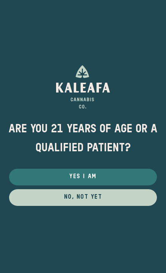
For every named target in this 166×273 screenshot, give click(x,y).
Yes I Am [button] (82, 177)
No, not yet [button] (83, 197)
